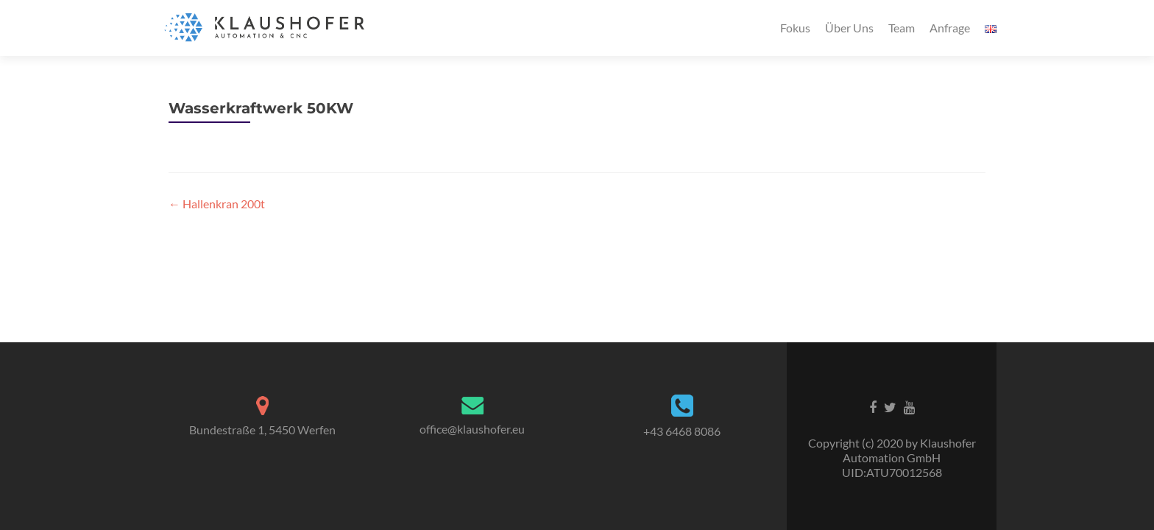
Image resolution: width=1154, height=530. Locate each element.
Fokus (795, 28)
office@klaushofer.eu (472, 429)
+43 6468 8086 (682, 431)
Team (901, 28)
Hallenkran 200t (217, 204)
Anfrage (950, 28)
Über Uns (849, 28)
